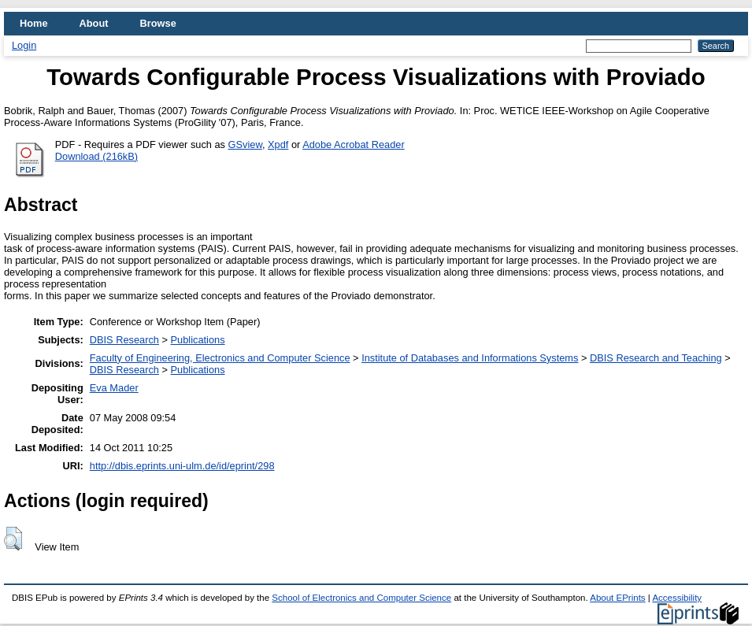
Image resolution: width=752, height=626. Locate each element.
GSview (245, 144)
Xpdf (278, 144)
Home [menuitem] (34, 23)
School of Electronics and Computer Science (361, 597)
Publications (198, 340)
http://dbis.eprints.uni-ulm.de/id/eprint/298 (182, 466)
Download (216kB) (96, 156)
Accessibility (677, 597)
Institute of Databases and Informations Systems (469, 358)
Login (24, 45)
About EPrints (617, 597)
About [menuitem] (94, 23)
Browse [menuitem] (158, 23)
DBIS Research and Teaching (656, 358)
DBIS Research (124, 340)
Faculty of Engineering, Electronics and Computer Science (220, 358)
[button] (13, 538)
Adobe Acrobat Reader (353, 144)
